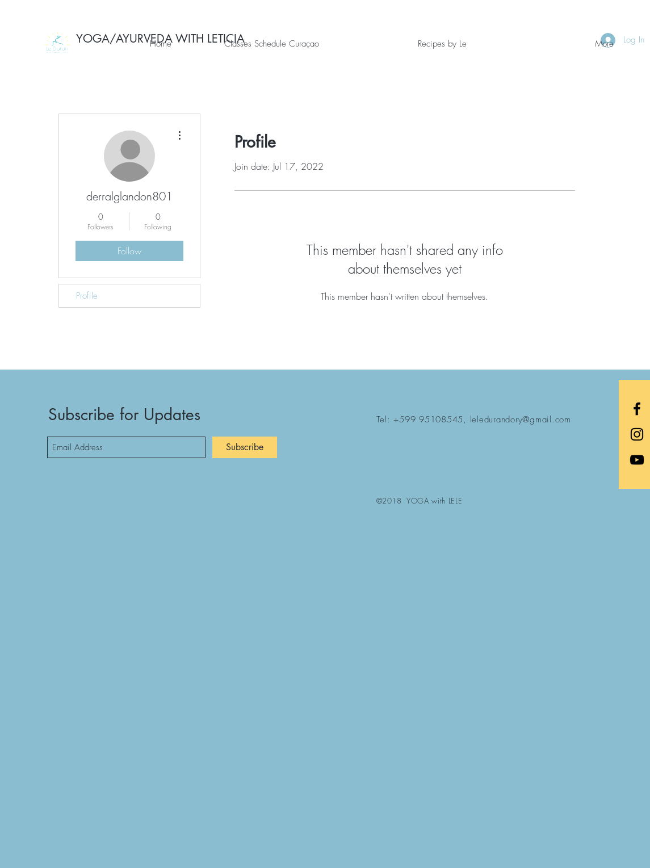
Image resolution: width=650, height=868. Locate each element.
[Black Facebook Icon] (636, 408)
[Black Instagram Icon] (636, 434)
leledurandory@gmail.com (520, 419)
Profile (87, 295)
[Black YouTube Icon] (636, 459)
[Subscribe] (244, 447)
